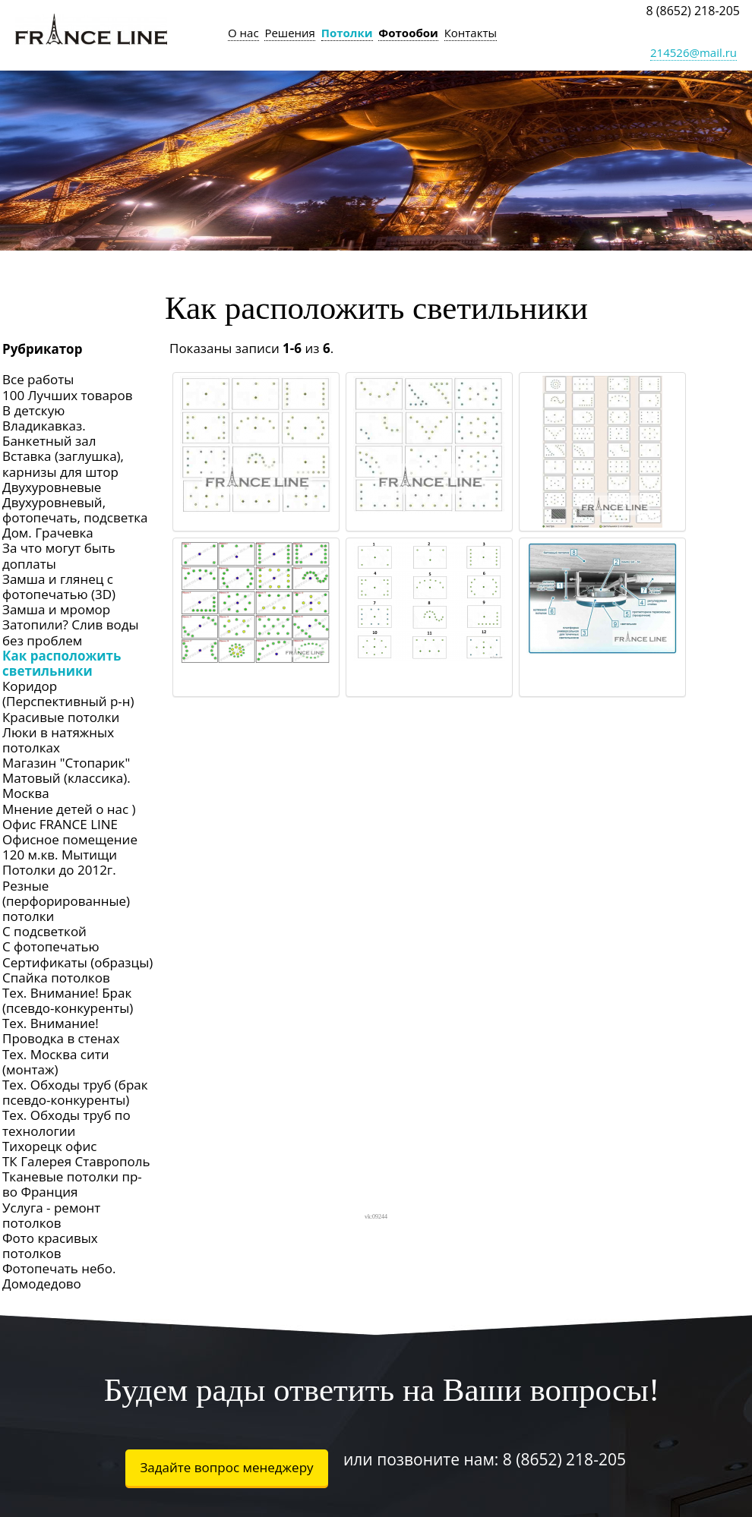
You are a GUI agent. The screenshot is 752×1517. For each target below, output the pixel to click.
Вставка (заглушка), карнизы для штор (63, 463)
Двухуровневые (51, 487)
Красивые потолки (60, 717)
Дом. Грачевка (47, 532)
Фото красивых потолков (50, 1245)
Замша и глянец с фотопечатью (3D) (58, 586)
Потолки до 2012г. (59, 869)
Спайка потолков (56, 977)
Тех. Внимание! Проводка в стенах (60, 1030)
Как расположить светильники (61, 663)
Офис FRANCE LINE (60, 824)
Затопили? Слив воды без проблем (70, 632)
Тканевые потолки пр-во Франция (72, 1184)
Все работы (38, 379)
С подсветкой (44, 931)
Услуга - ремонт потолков (51, 1215)
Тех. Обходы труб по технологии (66, 1122)
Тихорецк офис (49, 1146)
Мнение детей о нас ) (69, 809)
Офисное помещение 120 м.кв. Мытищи (69, 847)
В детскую (33, 410)
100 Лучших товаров (67, 395)
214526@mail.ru (693, 52)
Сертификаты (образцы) (77, 962)
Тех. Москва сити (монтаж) (55, 1062)
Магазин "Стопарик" (66, 762)
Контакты (470, 32)
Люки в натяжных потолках (58, 740)
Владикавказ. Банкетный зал (49, 433)
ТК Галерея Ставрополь (76, 1161)
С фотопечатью (51, 946)
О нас (243, 32)
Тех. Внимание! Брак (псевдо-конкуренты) (67, 1000)
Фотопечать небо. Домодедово (58, 1276)
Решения (289, 32)
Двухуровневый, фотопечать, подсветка (75, 510)
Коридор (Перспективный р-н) (68, 693)
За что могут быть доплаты (58, 555)
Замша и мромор (56, 609)
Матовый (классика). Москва (66, 785)
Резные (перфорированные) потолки (66, 901)
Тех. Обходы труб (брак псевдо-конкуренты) (75, 1092)
